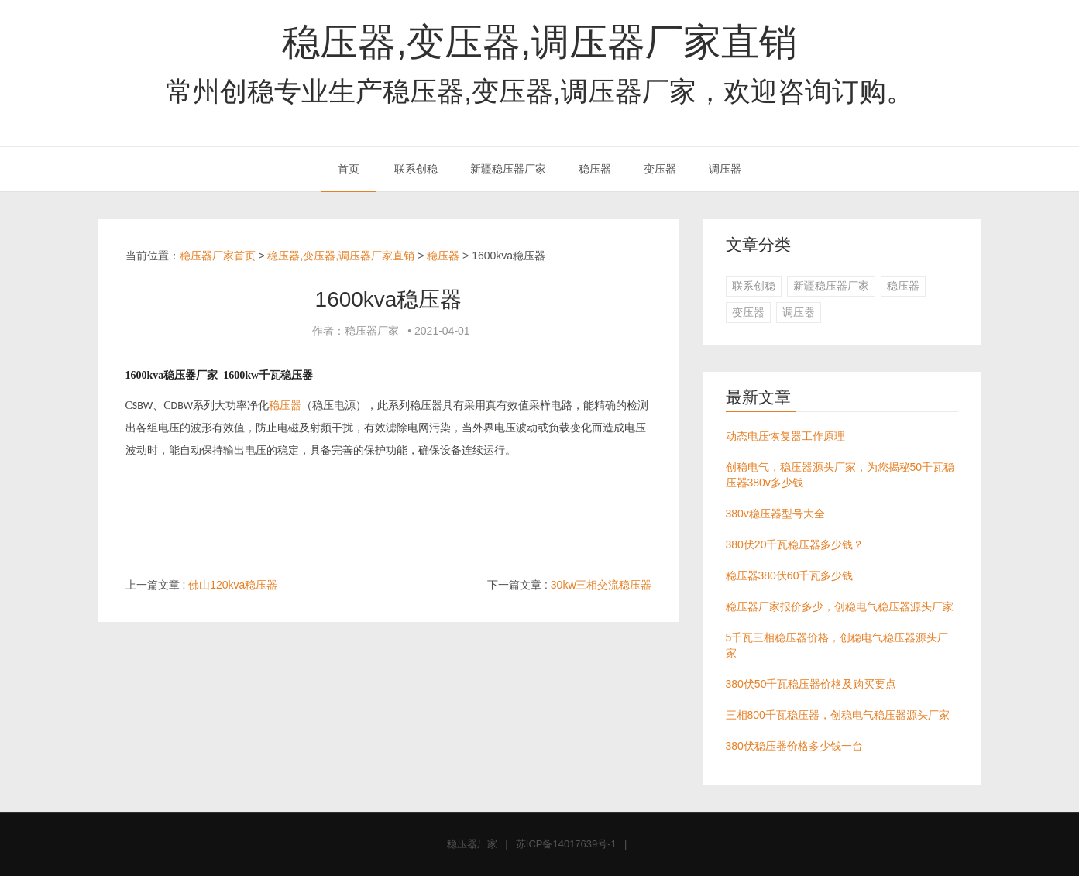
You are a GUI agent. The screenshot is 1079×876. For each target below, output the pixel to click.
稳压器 (595, 169)
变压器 (660, 169)
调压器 (725, 169)
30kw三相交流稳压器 (601, 585)
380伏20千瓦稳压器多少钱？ (795, 544)
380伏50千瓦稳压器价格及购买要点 (811, 684)
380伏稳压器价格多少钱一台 (794, 746)
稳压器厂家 (472, 844)
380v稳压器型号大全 (775, 513)
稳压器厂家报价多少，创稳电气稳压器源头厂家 (840, 606)
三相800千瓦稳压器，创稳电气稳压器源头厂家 (838, 715)
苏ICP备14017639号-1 (566, 844)
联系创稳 (416, 169)
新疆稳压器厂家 (508, 169)
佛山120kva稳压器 (232, 585)
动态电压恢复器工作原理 (785, 436)
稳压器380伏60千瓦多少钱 (790, 575)
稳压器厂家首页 (218, 255)
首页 (348, 169)
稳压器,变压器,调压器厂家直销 (539, 42)
